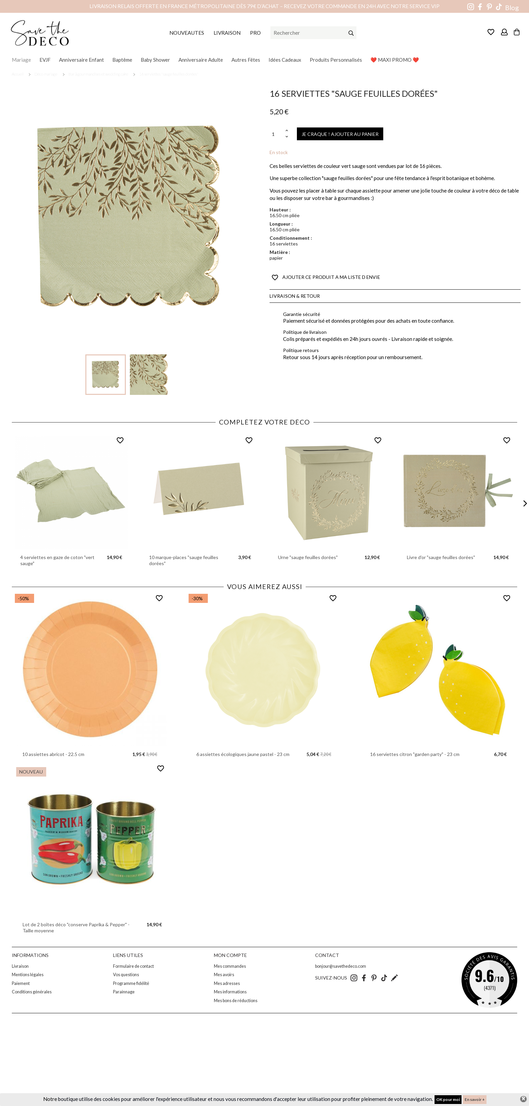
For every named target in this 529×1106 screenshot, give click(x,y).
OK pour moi (448, 1099)
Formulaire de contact (133, 966)
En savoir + (475, 1099)
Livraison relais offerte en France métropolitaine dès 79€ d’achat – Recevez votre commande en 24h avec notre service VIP (264, 6)
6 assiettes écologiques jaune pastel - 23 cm (242, 754)
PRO (255, 33)
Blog (512, 7)
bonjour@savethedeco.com (340, 966)
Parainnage (124, 991)
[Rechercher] (313, 32)
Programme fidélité (131, 983)
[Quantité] (277, 134)
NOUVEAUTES (186, 33)
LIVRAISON (227, 33)
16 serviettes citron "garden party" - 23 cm (415, 754)
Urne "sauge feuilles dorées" (308, 557)
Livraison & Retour (295, 296)
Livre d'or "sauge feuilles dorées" (441, 557)
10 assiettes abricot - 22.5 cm (53, 754)
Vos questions (126, 974)
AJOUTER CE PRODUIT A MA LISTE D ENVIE (326, 277)
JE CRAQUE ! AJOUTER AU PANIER (340, 134)
